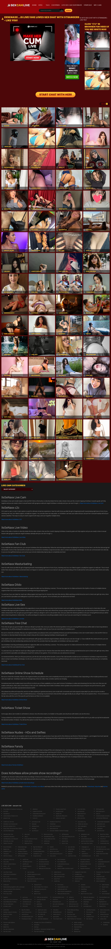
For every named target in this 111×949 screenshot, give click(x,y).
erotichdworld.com (86, 838)
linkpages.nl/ (85, 847)
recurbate (34, 786)
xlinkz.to (71, 897)
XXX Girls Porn (37, 849)
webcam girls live (62, 889)
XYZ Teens (65, 838)
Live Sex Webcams (8, 830)
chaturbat (46, 843)
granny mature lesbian (87, 841)
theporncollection (101, 879)
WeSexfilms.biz (57, 912)
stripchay (88, 5)
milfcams (76, 929)
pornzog (25, 897)
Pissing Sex (83, 866)
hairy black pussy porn (56, 853)
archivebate (26, 786)
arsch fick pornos (26, 912)
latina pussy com (73, 904)
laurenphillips (21, 849)
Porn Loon (6, 876)
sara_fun (101, 899)
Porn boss (60, 884)
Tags (48, 5)
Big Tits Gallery (26, 910)
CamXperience (104, 841)
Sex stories (89, 919)
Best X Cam (37, 893)
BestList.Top (6, 881)
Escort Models (7, 847)
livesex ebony (28, 841)
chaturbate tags (22, 847)
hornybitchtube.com (27, 916)
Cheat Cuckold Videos (9, 864)
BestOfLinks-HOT (73, 906)
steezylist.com (73, 901)
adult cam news (42, 910)
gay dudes (56, 916)
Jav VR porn (35, 830)
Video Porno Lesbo (59, 874)
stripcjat (34, 824)
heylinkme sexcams (8, 836)
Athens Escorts (104, 914)
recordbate (40, 786)
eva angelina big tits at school (35, 879)
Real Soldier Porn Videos (41, 887)
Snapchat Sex (37, 856)
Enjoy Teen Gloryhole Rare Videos (12, 828)
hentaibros (6, 813)
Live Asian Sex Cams (87, 843)
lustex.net (58, 813)
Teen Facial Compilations (64, 891)
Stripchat (97, 786)
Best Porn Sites (104, 834)
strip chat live (7, 868)
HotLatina (55, 910)
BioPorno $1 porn (79, 924)
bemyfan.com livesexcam (10, 824)
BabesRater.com (27, 899)
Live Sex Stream (41, 899)
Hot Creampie (61, 859)
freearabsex (81, 830)
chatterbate (106, 922)
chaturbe (6, 924)
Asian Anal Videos (23, 853)
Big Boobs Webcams (61, 816)
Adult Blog (84, 889)
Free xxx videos (42, 912)
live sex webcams (44, 864)
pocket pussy (59, 811)
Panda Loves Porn (61, 809)
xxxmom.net (99, 851)
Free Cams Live (86, 849)
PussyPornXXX (43, 859)
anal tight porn (87, 906)
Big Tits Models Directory (10, 879)
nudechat (83, 891)
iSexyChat (70, 912)
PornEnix (100, 859)
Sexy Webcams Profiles (9, 901)
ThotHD (98, 874)
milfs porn (37, 891)
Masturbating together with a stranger (14, 887)
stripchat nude (100, 876)
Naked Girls (102, 906)
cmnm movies (79, 879)
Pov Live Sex (89, 912)
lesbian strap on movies (10, 912)
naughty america (85, 861)
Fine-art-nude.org (39, 931)
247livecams (65, 834)
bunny (38, 901)
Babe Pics (6, 927)
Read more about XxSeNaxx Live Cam (91, 503)
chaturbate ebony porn (39, 813)
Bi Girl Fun (6, 916)
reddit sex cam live (8, 821)
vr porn (25, 868)
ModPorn (60, 866)
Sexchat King (77, 927)
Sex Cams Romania (55, 826)
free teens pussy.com (40, 889)
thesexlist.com (57, 901)
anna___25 (6, 866)
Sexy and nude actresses (10, 899)
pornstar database (43, 919)
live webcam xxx (103, 904)
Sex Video (84, 836)
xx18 (99, 868)
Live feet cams (101, 826)
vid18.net (70, 851)
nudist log (56, 881)
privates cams (7, 906)
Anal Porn (55, 899)
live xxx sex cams (101, 847)
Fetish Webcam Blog (73, 910)
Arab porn (6, 884)
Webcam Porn (28, 843)
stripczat (77, 881)
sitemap (34, 828)
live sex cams (7, 931)
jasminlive (6, 910)
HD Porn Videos (7, 856)
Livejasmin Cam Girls (80, 872)
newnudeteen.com (63, 887)
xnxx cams (53, 856)
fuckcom (35, 818)
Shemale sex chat (8, 841)
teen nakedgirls (82, 826)
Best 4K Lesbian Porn (9, 826)
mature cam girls (60, 818)
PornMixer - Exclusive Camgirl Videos (44, 929)
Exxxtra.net (56, 906)
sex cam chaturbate (58, 904)
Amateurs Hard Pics (55, 821)
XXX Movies (80, 816)
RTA (51, 942)
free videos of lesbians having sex (12, 809)
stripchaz (39, 906)
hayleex (5, 897)
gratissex (39, 904)
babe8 (51, 847)
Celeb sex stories (83, 824)
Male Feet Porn (81, 813)
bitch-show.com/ (105, 910)
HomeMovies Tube (49, 836)
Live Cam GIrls (81, 809)
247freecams (21, 856)
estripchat (47, 841)
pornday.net (42, 866)
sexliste (83, 884)
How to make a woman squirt (65, 868)
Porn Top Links (7, 893)
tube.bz (70, 853)
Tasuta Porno (37, 884)
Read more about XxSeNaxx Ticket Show (14, 724)
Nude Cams (105, 887)
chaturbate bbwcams (104, 861)
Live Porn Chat (72, 856)
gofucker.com (101, 824)
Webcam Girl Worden (45, 868)
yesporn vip (6, 818)
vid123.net (25, 859)
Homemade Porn (79, 876)
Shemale (88, 914)
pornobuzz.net (36, 821)
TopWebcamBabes (38, 816)
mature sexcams (85, 887)
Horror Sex (65, 843)
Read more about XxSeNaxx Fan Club (13, 556)
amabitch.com (7, 851)
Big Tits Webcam (37, 847)
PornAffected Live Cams (103, 849)
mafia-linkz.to (57, 872)
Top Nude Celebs (85, 859)
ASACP (55, 942)
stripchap (86, 901)
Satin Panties (105, 884)
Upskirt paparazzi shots (33, 874)
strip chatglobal (100, 881)
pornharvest (100, 830)
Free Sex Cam (71, 914)
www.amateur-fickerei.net (10, 816)
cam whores (80, 811)
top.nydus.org (82, 821)
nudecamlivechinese (63, 864)
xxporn (84, 851)
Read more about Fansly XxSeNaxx (12, 765)
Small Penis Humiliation (9, 874)
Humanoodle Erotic (85, 864)
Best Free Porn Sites (86, 893)
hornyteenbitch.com (58, 897)
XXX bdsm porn (100, 811)
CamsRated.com (86, 856)
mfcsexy (85, 904)
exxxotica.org (53, 849)
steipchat (40, 916)
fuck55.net (101, 864)
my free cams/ (102, 866)
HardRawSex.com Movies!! (10, 838)
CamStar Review (90, 910)
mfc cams (97, 5)
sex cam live (71, 847)
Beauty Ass (77, 931)
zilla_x (26, 836)
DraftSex (105, 924)
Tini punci (6, 853)
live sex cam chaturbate (72, 5)
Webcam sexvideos (88, 897)
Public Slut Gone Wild (102, 853)
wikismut (35, 809)
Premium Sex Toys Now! (103, 872)
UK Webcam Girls (27, 861)
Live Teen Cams (7, 872)
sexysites (36, 924)
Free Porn (103, 838)
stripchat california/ (8, 859)
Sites (40, 5)
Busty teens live (48, 834)
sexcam (80, 828)
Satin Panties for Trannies (74, 919)
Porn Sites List (27, 904)
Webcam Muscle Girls (63, 893)
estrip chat (103, 919)
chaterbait (52, 824)
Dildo (11, 600)
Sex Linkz (6, 861)
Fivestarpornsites (26, 919)
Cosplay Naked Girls (38, 851)
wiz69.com (26, 864)
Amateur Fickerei (22, 851)
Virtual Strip (71, 849)
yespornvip (65, 841)
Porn (103, 889)
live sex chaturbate (8, 929)
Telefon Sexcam (7, 843)
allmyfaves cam (85, 834)
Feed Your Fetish (72, 916)
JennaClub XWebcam (102, 818)
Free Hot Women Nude (31, 838)
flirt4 (97, 856)
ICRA (59, 942)
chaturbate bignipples (103, 821)
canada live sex (27, 901)
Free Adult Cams (57, 919)
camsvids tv (85, 853)
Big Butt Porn (103, 901)
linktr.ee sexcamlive (42, 897)
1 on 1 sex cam (104, 916)
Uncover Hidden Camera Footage (59, 830)
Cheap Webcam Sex (49, 838)
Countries (55, 5)
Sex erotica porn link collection (12, 889)
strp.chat (27, 834)
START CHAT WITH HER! (55, 94)
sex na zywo (30, 872)
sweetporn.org (37, 853)
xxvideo (5, 919)
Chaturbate (90, 786)
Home (34, 5)
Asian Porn (57, 879)
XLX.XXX (5, 811)
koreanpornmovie (44, 861)
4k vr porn (103, 912)
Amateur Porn (90, 916)
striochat (25, 906)
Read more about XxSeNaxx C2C (11, 519)
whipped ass (35, 826)
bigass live (6, 849)
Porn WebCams (61, 861)
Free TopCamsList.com (68, 836)
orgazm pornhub (37, 811)
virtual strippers (27, 866)
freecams (100, 828)
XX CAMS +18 (41, 914)
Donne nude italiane (9, 922)
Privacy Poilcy (31, 876)
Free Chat (13, 665)
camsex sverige (7, 891)
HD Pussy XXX (100, 809)
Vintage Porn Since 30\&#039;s (43, 922)
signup (68, 10)
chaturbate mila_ (104, 843)
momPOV (104, 891)
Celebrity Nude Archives (103, 816)
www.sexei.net (54, 828)
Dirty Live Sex (81, 818)
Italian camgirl (78, 922)
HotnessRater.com (104, 897)
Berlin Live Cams (54, 851)
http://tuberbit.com (59, 876)
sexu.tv (98, 813)
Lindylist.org (78, 874)
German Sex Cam (8, 834)
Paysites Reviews (85, 868)
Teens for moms (31, 881)
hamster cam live (105, 836)
